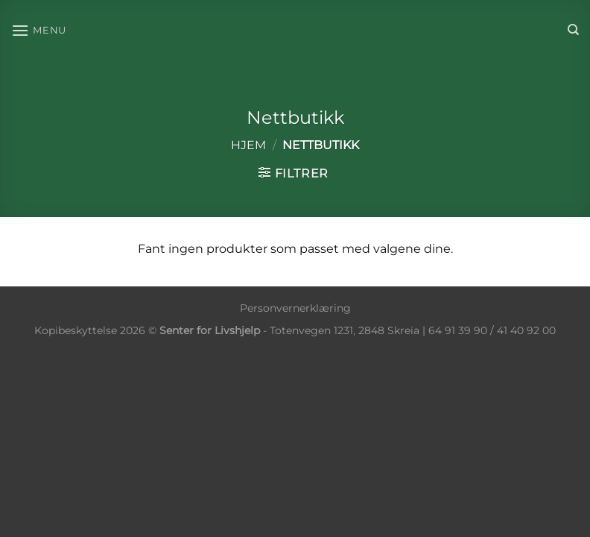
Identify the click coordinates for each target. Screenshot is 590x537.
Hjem (248, 145)
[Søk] (573, 30)
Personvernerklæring (295, 308)
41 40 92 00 (526, 330)
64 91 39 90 (457, 330)
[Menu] (38, 30)
